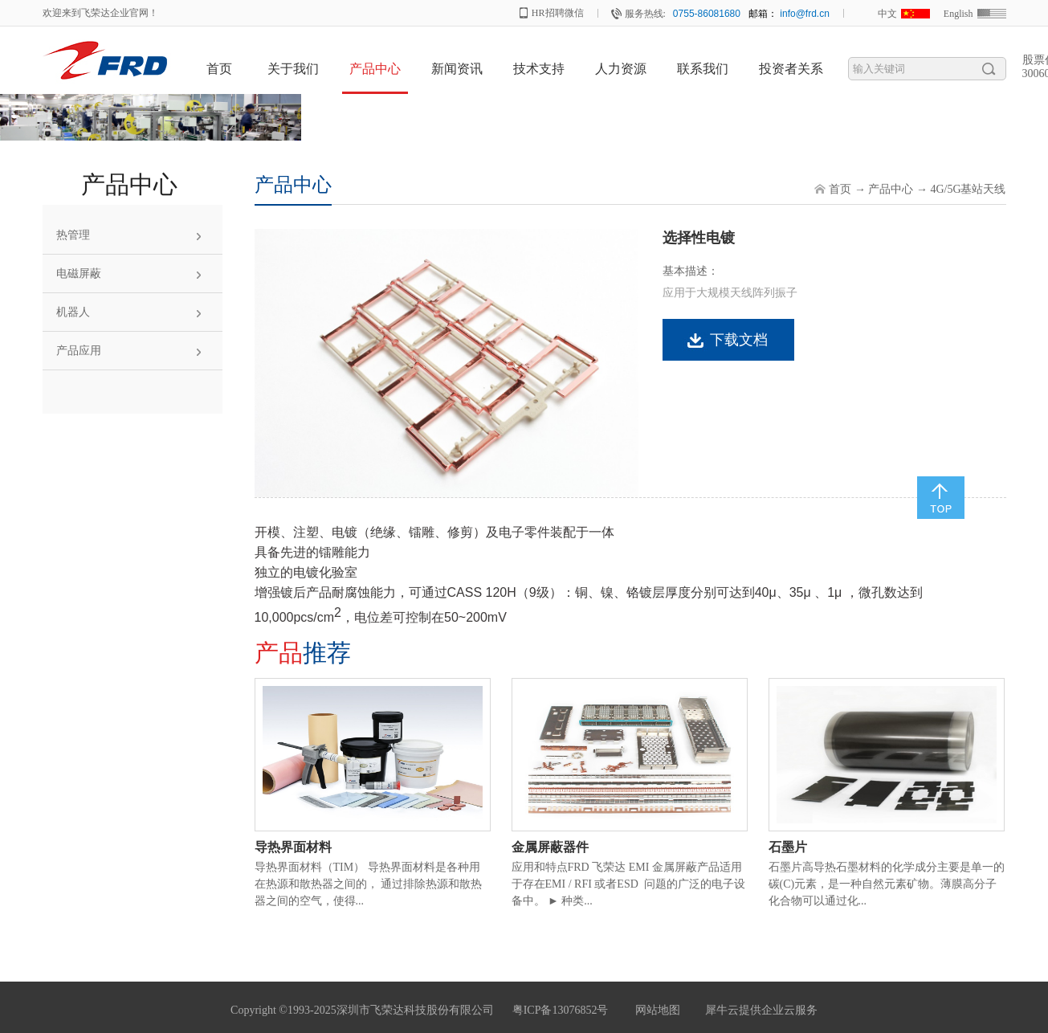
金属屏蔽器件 (550, 847)
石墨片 (788, 847)
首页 (219, 69)
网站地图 (655, 1010)
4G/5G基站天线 (967, 189)
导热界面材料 (293, 847)
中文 (887, 13)
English (958, 13)
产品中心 (890, 189)
